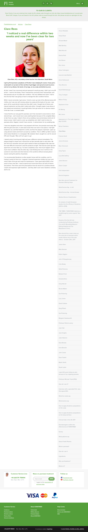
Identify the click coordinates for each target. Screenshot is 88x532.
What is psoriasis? (64, 446)
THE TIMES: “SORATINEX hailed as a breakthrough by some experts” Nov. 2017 (70, 213)
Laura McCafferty (64, 156)
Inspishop (49, 529)
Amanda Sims (63, 279)
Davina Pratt (62, 55)
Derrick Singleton (64, 175)
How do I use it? (63, 384)
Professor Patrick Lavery (66, 323)
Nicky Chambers (63, 126)
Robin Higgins (63, 254)
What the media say (64, 396)
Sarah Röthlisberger (64, 90)
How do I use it (63, 451)
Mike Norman (63, 249)
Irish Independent (64, 170)
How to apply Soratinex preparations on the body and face (69, 414)
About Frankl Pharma (65, 441)
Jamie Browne (63, 161)
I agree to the (44, 483)
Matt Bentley (62, 45)
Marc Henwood (63, 146)
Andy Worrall (62, 284)
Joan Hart (61, 328)
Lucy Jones (62, 298)
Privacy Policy (7, 516)
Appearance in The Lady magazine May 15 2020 (69, 120)
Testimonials (34, 510)
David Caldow (63, 303)
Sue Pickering (63, 293)
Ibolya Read (62, 36)
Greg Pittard (62, 308)
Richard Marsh (63, 41)
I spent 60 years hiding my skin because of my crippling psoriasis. (69, 373)
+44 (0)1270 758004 (18, 478)
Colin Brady (62, 264)
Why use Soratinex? (64, 461)
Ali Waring (62, 109)
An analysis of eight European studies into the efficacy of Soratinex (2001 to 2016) (70, 204)
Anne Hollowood (64, 80)
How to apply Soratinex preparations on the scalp (69, 407)
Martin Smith (62, 362)
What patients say (64, 437)
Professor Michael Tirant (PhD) (68, 379)
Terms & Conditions (9, 518)
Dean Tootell (62, 357)
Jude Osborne (63, 338)
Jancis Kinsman (63, 141)
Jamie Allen (62, 244)
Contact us (6, 510)
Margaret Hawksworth (65, 318)
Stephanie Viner (63, 104)
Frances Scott (63, 136)
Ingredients (62, 456)
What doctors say (64, 401)
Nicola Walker (63, 289)
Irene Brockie (63, 348)
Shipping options (8, 513)
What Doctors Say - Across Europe (69, 192)
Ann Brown (62, 60)
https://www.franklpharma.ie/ (65, 13)
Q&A (58, 513)
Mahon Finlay (63, 100)
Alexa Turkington (64, 70)
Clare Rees (62, 131)
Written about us (35, 512)
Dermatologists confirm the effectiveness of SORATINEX (67, 426)
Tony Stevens (63, 85)
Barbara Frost (63, 274)
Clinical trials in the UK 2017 (67, 420)
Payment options (8, 512)
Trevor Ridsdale (63, 31)
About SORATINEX (35, 516)
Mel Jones (62, 114)
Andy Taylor (62, 151)
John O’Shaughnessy (65, 259)
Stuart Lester (62, 367)
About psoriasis (61, 510)
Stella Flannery (63, 269)
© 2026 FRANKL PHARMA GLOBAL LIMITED (72, 529)
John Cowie (62, 352)
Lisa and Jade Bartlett (65, 75)
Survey (61, 432)
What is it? (62, 466)
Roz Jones (62, 65)
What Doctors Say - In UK (66, 187)
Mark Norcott (62, 50)
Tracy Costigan (63, 95)
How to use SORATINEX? (63, 512)
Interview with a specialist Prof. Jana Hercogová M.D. (69, 390)
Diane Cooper (63, 165)
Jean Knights (63, 333)
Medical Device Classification (67, 197)
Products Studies (35, 513)
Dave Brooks (62, 343)
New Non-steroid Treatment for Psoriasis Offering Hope (68, 181)
